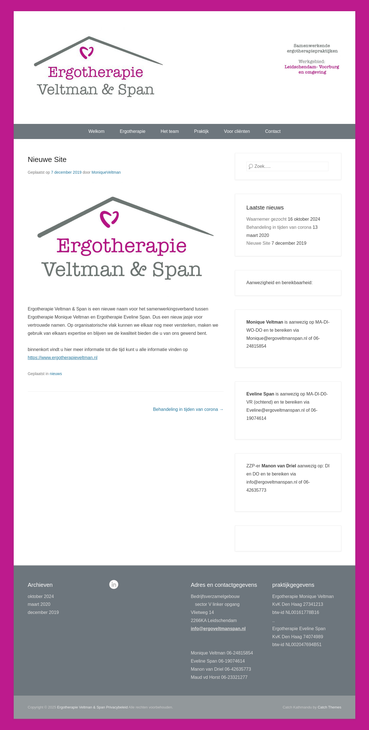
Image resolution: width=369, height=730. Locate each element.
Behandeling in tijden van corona (188, 409)
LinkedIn (113, 584)
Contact (273, 131)
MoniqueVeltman (106, 172)
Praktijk (201, 131)
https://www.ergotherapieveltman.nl (62, 357)
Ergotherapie (133, 131)
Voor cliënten (237, 131)
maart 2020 (39, 604)
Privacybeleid (117, 707)
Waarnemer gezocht (266, 219)
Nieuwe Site (47, 159)
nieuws (56, 373)
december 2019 (43, 612)
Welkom (96, 131)
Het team (170, 131)
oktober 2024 (41, 596)
